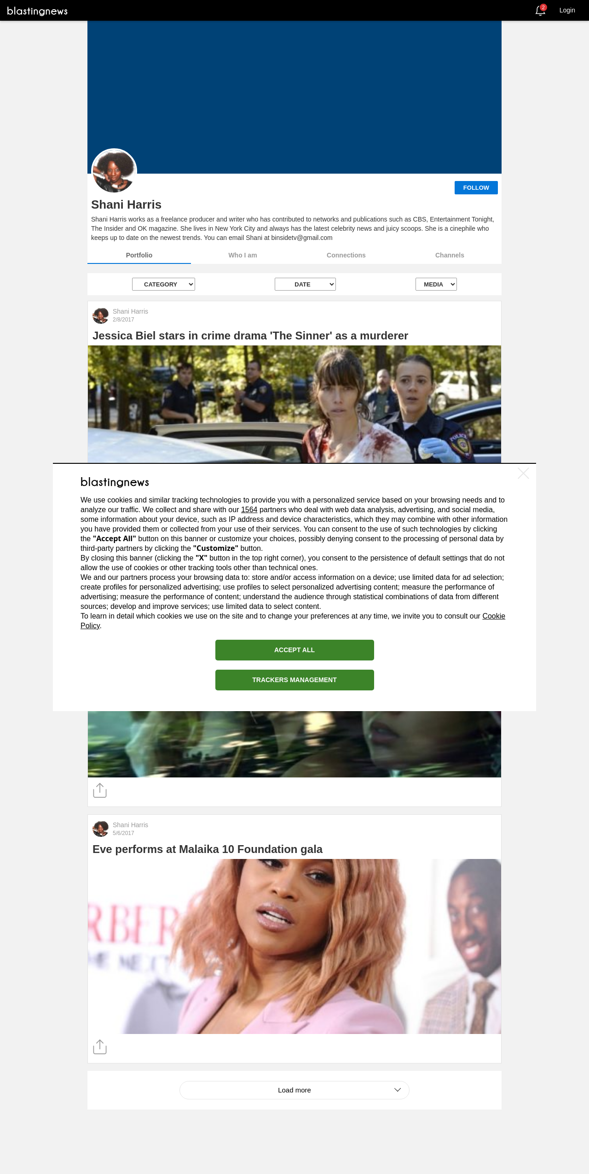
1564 (249, 510)
